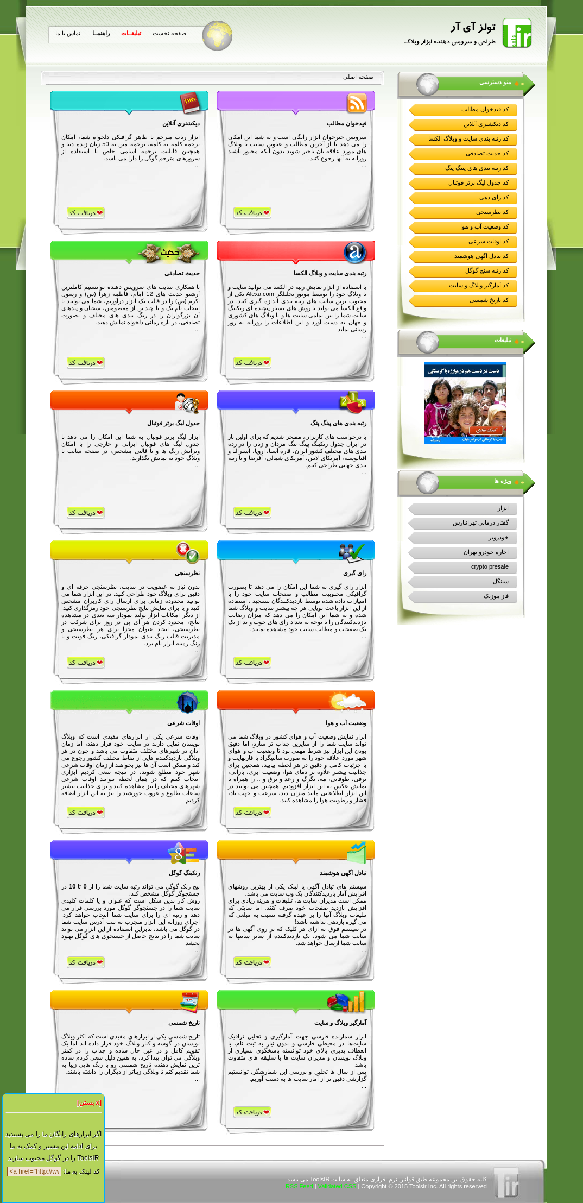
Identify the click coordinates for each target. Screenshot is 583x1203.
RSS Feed (299, 1186)
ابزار (503, 508)
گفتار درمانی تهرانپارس (481, 522)
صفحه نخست (169, 33)
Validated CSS (337, 1186)
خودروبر (499, 537)
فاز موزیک (496, 596)
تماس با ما (67, 33)
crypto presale (490, 566)
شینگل (501, 581)
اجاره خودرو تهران (486, 552)
